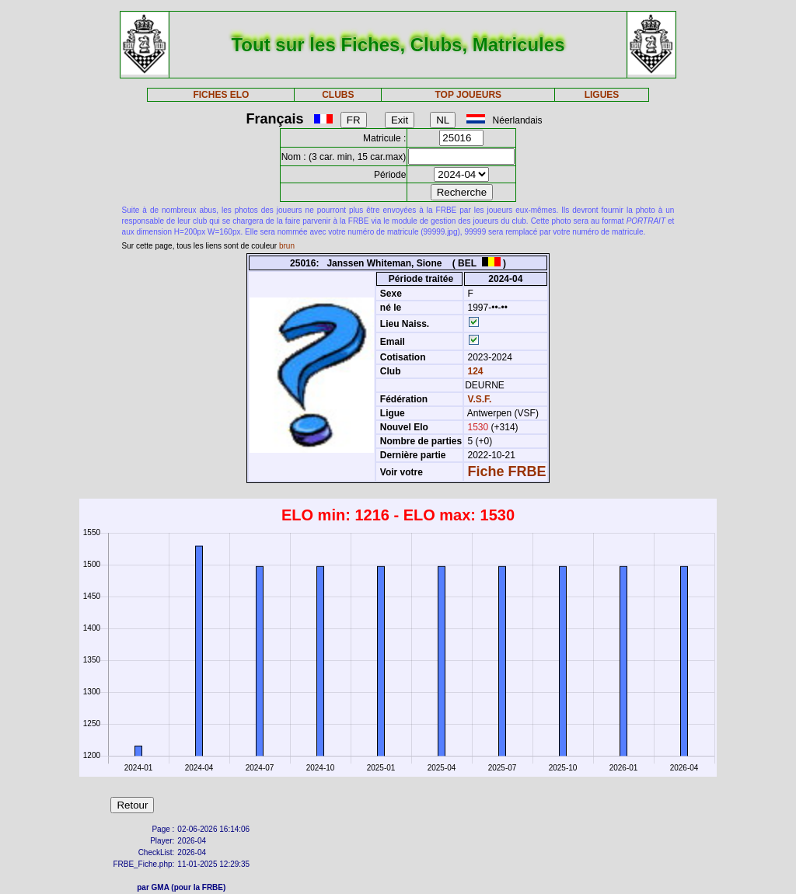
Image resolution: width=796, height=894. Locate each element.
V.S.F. (480, 399)
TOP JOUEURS (468, 94)
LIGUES (602, 94)
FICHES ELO (221, 94)
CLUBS (338, 94)
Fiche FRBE (507, 471)
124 (474, 371)
